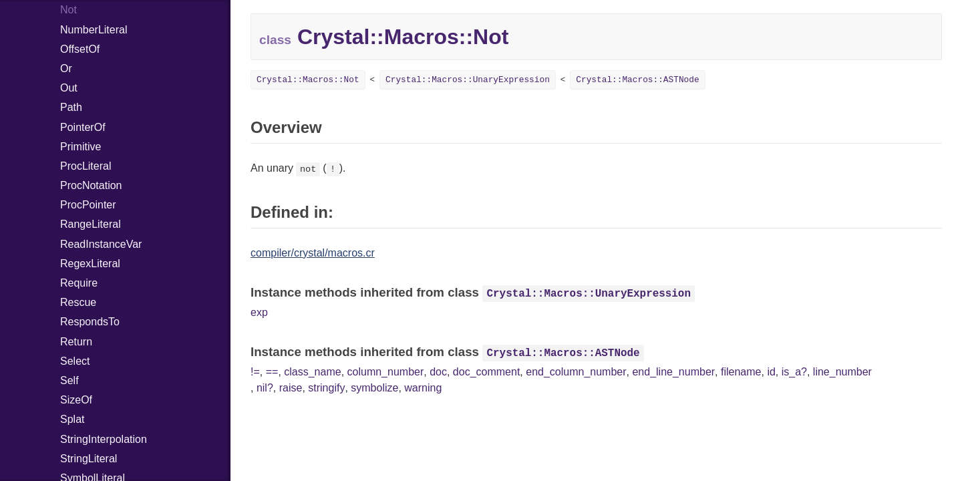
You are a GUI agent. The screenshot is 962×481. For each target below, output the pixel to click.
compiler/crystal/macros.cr (313, 253)
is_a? (794, 371)
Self (69, 380)
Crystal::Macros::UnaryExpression (467, 80)
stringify (326, 387)
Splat (72, 419)
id (771, 371)
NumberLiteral (93, 29)
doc (438, 371)
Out (68, 88)
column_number (385, 371)
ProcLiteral (85, 166)
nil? (265, 387)
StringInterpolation (103, 439)
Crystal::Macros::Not (308, 80)
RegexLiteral (90, 263)
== (272, 371)
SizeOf (76, 400)
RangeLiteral (90, 224)
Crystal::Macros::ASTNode (637, 80)
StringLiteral (88, 458)
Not (68, 9)
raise (291, 387)
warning (423, 387)
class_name (312, 371)
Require (79, 283)
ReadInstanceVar (101, 244)
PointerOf (83, 127)
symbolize (374, 387)
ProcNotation (91, 185)
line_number (842, 371)
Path (71, 107)
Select (75, 361)
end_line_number (673, 371)
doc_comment (486, 371)
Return (76, 341)
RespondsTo (90, 321)
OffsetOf (80, 49)
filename (741, 371)
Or (66, 68)
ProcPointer (88, 204)
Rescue (78, 302)
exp (259, 312)
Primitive (80, 146)
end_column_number (576, 371)
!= (255, 371)
